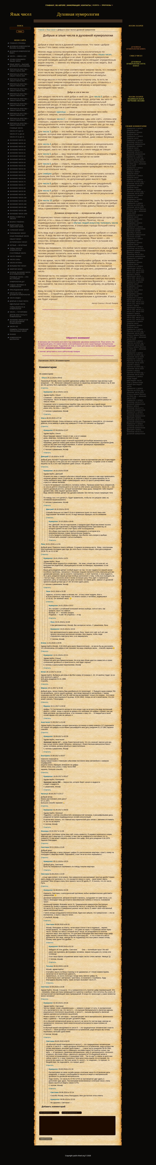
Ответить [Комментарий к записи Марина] (44, 702)
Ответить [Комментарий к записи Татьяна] (49, 983)
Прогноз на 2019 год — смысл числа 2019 (19, 104)
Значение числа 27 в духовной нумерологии (136, 403)
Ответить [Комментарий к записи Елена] (44, 651)
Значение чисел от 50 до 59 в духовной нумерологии (19, 321)
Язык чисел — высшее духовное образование (20, 65)
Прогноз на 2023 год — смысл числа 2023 (19, 85)
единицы (61, 112)
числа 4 (47, 144)
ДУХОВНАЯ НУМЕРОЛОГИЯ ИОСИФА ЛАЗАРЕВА (20, 47)
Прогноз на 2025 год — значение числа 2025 (136, 159)
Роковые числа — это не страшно (19, 278)
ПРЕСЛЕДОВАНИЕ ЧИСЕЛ (19, 290)
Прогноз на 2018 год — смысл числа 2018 (19, 109)
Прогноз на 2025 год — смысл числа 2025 (19, 75)
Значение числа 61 (18, 153)
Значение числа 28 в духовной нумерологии (136, 249)
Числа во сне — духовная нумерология (20, 294)
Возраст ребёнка (17, 222)
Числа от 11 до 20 (17, 134)
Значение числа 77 (18, 185)
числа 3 (47, 131)
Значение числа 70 (18, 182)
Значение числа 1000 (18, 214)
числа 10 (47, 200)
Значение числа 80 (18, 188)
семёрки (47, 173)
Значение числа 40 (18, 143)
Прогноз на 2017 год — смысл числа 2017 (19, 114)
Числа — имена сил (18, 56)
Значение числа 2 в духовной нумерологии (136, 143)
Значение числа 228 (18, 204)
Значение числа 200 (18, 201)
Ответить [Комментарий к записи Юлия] (44, 684)
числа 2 (60, 119)
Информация (72, 5)
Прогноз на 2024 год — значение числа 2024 (136, 391)
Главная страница (18, 43)
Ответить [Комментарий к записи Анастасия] (44, 733)
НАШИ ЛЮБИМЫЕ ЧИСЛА (19, 236)
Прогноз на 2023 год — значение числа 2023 (136, 206)
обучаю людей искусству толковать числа (95, 223)
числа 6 (47, 163)
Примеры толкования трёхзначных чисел (19, 330)
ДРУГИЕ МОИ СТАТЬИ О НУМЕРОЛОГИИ (18, 316)
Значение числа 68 (18, 175)
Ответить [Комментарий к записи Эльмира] (44, 843)
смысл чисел (15, 239)
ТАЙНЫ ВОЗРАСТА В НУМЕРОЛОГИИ (17, 308)
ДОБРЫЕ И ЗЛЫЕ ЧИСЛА (19, 301)
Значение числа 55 (18, 150)
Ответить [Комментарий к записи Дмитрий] (44, 467)
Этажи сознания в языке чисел (17, 60)
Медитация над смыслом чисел (17, 226)
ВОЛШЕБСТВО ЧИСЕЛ (18, 266)
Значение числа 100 (18, 198)
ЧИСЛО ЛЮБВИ (15, 256)
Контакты (85, 5)
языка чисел (104, 54)
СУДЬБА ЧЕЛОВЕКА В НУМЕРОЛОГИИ (18, 285)
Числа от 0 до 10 (16, 131)
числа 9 (47, 190)
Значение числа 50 (18, 146)
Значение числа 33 (18, 140)
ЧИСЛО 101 (14, 326)
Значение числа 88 (18, 191)
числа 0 (98, 96)
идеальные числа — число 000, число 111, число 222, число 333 (135, 270)
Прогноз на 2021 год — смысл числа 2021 (19, 94)
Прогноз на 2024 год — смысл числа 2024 (19, 80)
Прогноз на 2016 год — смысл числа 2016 (19, 119)
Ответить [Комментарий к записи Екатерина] (44, 773)
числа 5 (47, 154)
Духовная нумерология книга (58, 348)
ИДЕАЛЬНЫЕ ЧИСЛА (17, 304)
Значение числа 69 (18, 178)
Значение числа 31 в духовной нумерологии (136, 415)
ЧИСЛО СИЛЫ (15, 259)
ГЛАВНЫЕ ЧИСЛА (16, 128)
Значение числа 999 (18, 210)
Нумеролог (48, 392)
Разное (13, 334)
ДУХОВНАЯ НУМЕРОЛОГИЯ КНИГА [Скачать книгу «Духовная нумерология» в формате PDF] (135, 48)
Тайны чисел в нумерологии (16, 249)
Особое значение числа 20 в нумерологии (20, 273)
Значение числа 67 (18, 172)
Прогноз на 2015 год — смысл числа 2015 (19, 124)
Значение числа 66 (18, 169)
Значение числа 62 (18, 156)
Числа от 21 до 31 (17, 137)
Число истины (16, 263)
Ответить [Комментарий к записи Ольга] (44, 388)
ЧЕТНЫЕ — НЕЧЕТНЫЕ (18, 245)
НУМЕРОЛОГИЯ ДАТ (17, 282)
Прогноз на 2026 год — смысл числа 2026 (19, 70)
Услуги (95, 5)
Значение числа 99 (18, 194)
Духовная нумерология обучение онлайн (136, 230)
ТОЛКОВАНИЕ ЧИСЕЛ (18, 233)
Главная (49, 5)
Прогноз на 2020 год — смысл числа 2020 (19, 99)
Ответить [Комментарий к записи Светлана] (44, 858)
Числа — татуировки (18, 312)
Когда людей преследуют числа (134, 379)
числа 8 (47, 183)
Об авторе (60, 5)
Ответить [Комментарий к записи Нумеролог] (47, 414)
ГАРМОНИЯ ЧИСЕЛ (17, 230)
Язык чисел (51, 30)
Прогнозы (107, 5)
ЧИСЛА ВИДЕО (15, 298)
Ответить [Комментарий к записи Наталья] (44, 806)
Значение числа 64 (18, 162)
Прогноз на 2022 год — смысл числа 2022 (19, 90)
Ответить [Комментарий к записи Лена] (44, 554)
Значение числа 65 (18, 166)
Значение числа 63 (18, 159)
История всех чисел (18, 242)
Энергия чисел (16, 269)
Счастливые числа (18, 253)
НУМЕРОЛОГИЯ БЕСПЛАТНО (15, 338)
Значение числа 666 (18, 207)
